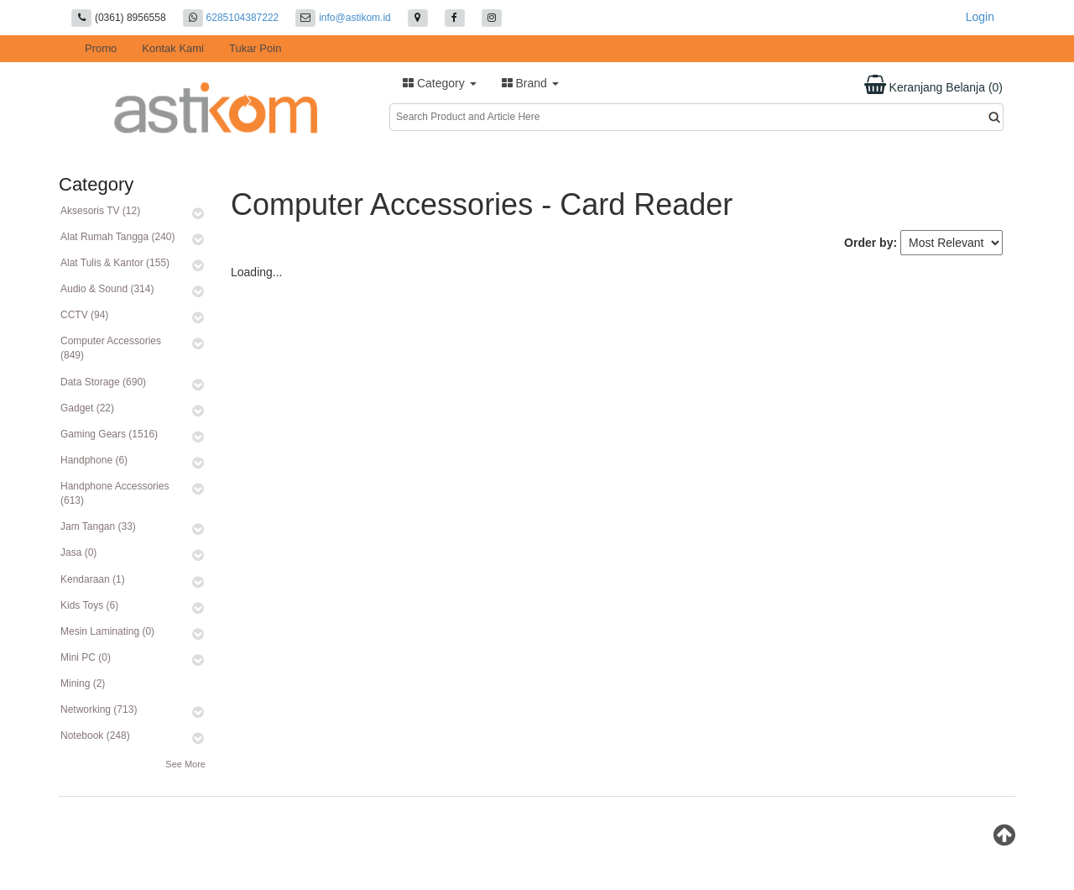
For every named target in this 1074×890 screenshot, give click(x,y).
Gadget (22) (87, 408)
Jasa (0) (78, 552)
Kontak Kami (173, 48)
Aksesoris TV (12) (100, 211)
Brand (530, 83)
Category (440, 83)
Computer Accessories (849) (110, 348)
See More (185, 764)
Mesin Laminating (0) (107, 631)
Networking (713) (98, 709)
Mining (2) (82, 683)
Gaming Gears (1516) (109, 434)
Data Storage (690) (103, 382)
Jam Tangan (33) (98, 526)
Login (980, 17)
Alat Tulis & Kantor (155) (114, 263)
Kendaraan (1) (92, 579)
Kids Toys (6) (89, 605)
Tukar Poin (255, 48)
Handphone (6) (94, 460)
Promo (101, 48)
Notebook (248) (95, 735)
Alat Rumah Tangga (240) (117, 237)
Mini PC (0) (85, 657)
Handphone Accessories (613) (114, 493)
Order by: (870, 242)
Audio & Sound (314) (107, 289)
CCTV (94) (84, 315)
